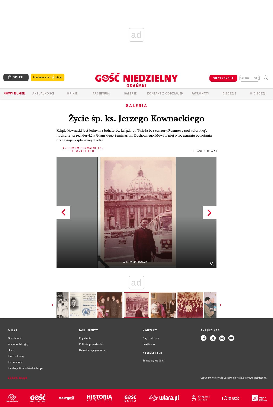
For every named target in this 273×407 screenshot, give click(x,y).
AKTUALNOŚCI (43, 93)
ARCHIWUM (101, 93)
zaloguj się (249, 78)
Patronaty (200, 93)
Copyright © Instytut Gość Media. (218, 377)
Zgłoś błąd (18, 377)
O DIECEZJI (258, 93)
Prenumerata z (47, 77)
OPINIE (72, 93)
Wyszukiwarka (266, 78)
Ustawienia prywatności (92, 350)
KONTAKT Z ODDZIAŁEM (165, 93)
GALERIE (130, 93)
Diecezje (229, 93)
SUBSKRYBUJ (223, 78)
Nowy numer (14, 93)
